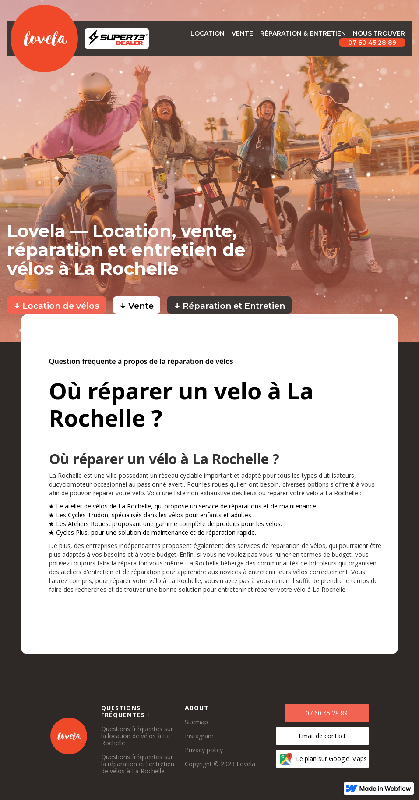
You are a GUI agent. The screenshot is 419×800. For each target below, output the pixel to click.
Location (207, 33)
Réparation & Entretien (303, 33)
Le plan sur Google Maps (331, 758)
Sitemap (196, 721)
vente (242, 33)
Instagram (199, 736)
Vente (137, 304)
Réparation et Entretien (229, 304)
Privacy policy (204, 750)
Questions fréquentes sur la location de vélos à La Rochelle (137, 736)
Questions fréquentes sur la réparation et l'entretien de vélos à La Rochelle (137, 764)
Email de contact (322, 736)
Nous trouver (379, 33)
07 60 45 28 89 (372, 42)
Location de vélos (56, 304)
